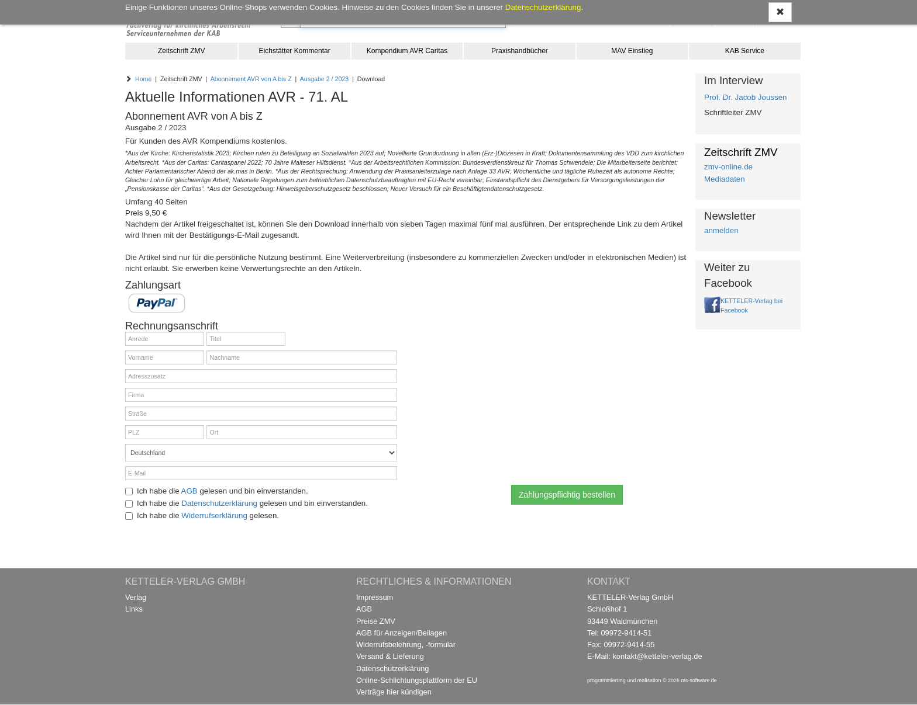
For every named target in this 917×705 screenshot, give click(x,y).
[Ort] (301, 432)
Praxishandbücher (519, 51)
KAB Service (744, 51)
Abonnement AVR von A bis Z (251, 78)
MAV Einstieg (632, 51)
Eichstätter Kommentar (294, 51)
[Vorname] (164, 357)
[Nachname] (301, 357)
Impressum (374, 597)
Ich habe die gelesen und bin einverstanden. (216, 491)
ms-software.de (698, 680)
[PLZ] (164, 432)
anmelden (721, 230)
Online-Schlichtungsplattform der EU (416, 680)
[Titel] (245, 339)
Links (134, 609)
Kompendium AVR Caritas (407, 51)
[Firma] (261, 395)
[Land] (261, 452)
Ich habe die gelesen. (202, 515)
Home (143, 78)
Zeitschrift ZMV (181, 51)
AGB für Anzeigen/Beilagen (401, 632)
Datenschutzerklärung (219, 503)
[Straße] (261, 414)
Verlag (135, 597)
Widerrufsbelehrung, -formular (406, 644)
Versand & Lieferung (390, 656)
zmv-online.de (728, 166)
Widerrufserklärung (214, 515)
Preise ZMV (375, 621)
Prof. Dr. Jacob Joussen (745, 97)
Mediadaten (724, 179)
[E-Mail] (261, 473)
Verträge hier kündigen (394, 691)
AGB (189, 491)
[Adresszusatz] (261, 376)
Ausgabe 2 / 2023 (324, 78)
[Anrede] (164, 339)
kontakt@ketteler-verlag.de (657, 656)
